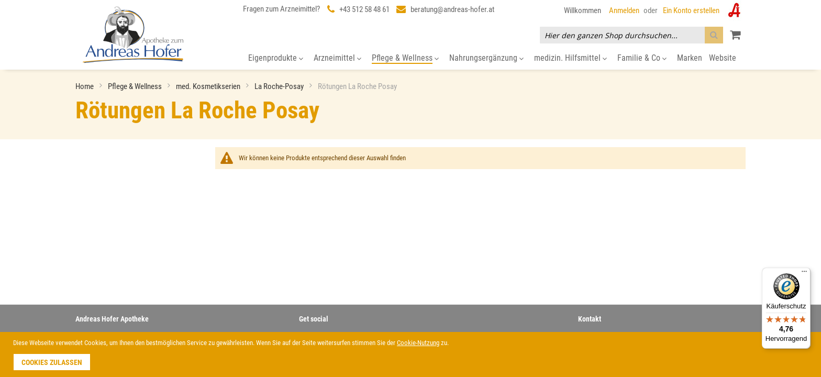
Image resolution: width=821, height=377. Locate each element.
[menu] (410, 58)
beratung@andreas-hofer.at (452, 9)
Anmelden (624, 10)
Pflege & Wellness (135, 86)
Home (85, 86)
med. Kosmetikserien (209, 86)
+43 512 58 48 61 (364, 9)
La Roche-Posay (279, 86)
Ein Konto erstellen (691, 10)
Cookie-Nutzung (418, 343)
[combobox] (631, 35)
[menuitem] (275, 58)
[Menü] (804, 274)
